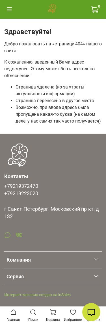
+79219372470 (21, 186)
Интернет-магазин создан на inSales (37, 295)
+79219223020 (21, 193)
